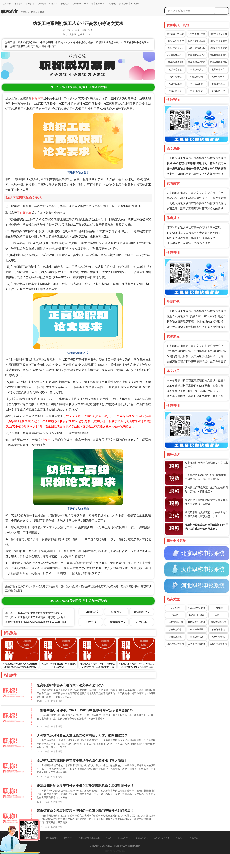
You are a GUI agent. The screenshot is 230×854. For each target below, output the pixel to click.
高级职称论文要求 (218, 644)
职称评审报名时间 (196, 48)
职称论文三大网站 (175, 644)
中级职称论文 (91, 611)
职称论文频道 (37, 12)
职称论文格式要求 (161, 838)
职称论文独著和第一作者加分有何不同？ (191, 238)
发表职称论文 (196, 636)
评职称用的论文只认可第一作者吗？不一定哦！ (195, 227)
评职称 (23, 12)
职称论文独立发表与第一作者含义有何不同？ (194, 232)
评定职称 (175, 608)
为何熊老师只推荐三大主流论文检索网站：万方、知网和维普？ (82, 735)
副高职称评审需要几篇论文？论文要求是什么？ (195, 192)
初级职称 (100, 3)
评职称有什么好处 (196, 622)
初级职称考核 (175, 69)
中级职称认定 (196, 76)
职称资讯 (77, 3)
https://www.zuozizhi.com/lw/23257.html (45, 621)
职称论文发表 (175, 636)
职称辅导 (42, 3)
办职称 (175, 615)
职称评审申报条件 (175, 41)
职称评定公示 (175, 629)
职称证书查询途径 (218, 41)
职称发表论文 (52, 838)
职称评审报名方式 (218, 48)
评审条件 (18, 3)
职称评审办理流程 (196, 41)
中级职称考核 (175, 76)
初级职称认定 (196, 69)
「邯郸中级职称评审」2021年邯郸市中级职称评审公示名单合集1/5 (85, 710)
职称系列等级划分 (175, 62)
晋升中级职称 (175, 84)
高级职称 (123, 3)
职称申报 (91, 621)
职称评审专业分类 (196, 55)
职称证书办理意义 (175, 48)
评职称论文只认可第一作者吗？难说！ (190, 243)
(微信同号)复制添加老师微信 (78, 87)
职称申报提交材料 (218, 34)
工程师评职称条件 (196, 644)
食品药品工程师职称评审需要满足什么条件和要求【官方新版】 (82, 761)
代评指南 (30, 3)
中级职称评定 (196, 91)
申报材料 (53, 3)
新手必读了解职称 (175, 34)
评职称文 (179, 838)
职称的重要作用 (218, 622)
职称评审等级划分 (218, 55)
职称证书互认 (218, 84)
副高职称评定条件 (196, 608)
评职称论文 (194, 838)
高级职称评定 (218, 91)
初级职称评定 (175, 91)
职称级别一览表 (196, 615)
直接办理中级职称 (196, 62)
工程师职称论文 (116, 621)
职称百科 (88, 3)
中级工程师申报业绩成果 (89, 838)
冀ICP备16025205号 (115, 851)
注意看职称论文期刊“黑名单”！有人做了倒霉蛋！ (196, 316)
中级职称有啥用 (175, 622)
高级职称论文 (218, 636)
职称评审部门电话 (196, 34)
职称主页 (7, 3)
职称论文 (65, 3)
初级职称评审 (218, 69)
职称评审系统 (218, 629)
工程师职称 (24, 212)
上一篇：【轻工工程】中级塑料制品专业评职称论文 (34, 612)
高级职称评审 (218, 76)
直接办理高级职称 (218, 62)
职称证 (218, 615)
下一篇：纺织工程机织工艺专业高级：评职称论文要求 (35, 617)
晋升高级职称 (196, 84)
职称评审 (37, 98)
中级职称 (112, 3)
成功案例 (135, 3)
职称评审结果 (196, 629)
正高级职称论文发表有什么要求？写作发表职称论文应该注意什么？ (85, 785)
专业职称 (218, 608)
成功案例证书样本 (175, 55)
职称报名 (141, 621)
